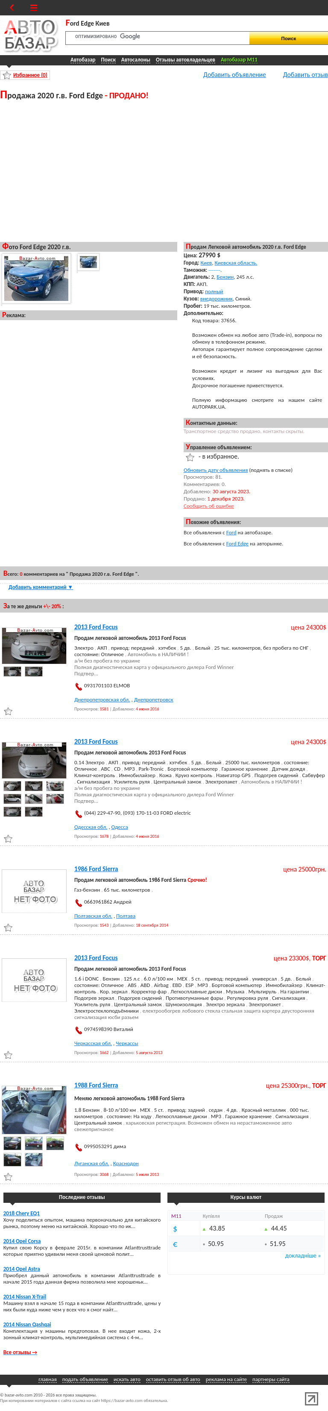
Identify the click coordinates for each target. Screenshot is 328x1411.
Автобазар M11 (239, 59)
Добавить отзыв (305, 74)
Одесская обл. (90, 827)
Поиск (108, 59)
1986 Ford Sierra (96, 869)
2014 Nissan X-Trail (24, 1296)
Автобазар (83, 59)
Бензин (225, 277)
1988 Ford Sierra (96, 1085)
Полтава (125, 916)
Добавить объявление (234, 74)
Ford (231, 532)
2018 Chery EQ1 (21, 1213)
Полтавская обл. (93, 916)
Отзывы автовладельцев (185, 59)
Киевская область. (236, 262)
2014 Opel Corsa (22, 1241)
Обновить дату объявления (216, 470)
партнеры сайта (271, 1379)
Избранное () (30, 75)
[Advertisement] (88, 170)
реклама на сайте (226, 1379)
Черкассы (127, 1043)
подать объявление (85, 1379)
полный (214, 291)
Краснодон (126, 1163)
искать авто (127, 1379)
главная (47, 1379)
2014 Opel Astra (21, 1269)
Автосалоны (135, 59)
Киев (206, 262)
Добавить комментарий (41, 587)
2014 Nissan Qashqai (27, 1324)
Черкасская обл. (93, 1043)
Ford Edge (237, 543)
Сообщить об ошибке (209, 506)
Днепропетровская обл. (102, 699)
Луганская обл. (91, 1163)
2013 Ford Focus (96, 627)
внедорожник (216, 298)
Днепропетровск (153, 699)
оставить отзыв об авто (173, 1379)
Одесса (119, 827)
